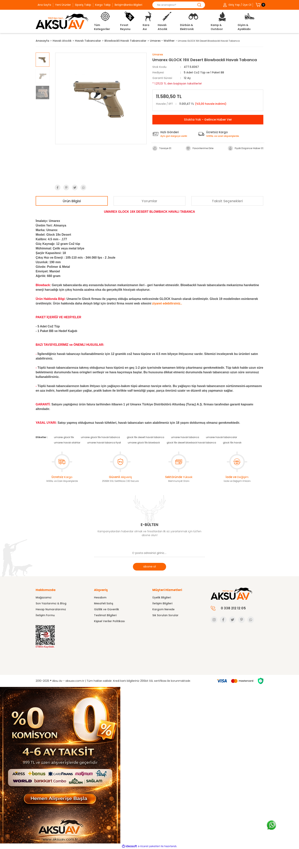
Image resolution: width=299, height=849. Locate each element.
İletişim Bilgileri (162, 603)
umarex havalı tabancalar (221, 437)
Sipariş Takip (83, 5)
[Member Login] (236, 5)
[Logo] (62, 21)
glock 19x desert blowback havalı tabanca (191, 442)
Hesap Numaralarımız (51, 609)
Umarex (157, 54)
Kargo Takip (103, 5)
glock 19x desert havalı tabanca (145, 437)
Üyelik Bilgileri (161, 597)
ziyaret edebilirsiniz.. (167, 303)
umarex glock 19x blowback (144, 442)
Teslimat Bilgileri (105, 615)
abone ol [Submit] (149, 566)
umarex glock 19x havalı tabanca (100, 437)
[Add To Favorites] (200, 148)
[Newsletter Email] (149, 553)
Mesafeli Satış (103, 603)
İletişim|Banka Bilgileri (128, 5)
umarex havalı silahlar (67, 442)
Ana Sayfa (44, 5)
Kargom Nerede (163, 609)
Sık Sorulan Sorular (165, 615)
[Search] (178, 5)
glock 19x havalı (232, 442)
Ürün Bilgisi (72, 201)
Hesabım (100, 597)
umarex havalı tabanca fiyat (104, 442)
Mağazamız (43, 597)
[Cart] (258, 5)
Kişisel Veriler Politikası (109, 621)
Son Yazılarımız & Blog (51, 603)
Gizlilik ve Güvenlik (106, 609)
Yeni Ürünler (63, 5)
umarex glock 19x (64, 437)
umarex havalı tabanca (185, 437)
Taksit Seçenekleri (227, 201)
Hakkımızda (45, 590)
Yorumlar (149, 201)
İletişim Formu (45, 615)
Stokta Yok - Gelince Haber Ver (208, 119)
